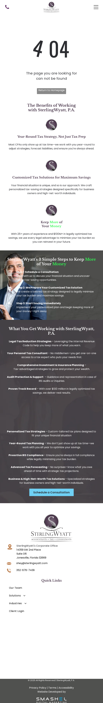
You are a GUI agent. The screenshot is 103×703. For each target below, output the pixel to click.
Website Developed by (51, 692)
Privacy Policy (37, 688)
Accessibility (66, 688)
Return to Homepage (51, 90)
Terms (52, 688)
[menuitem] (51, 588)
